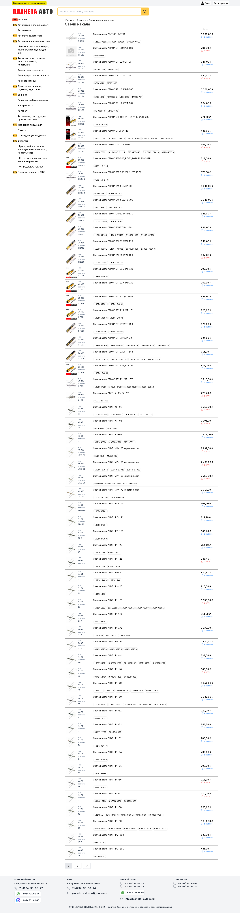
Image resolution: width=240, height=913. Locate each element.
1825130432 (115, 704)
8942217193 (100, 138)
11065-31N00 (116, 235)
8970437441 (130, 829)
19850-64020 (116, 332)
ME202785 (112, 97)
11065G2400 (132, 235)
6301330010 (114, 566)
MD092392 (113, 69)
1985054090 (100, 318)
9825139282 (130, 663)
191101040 (99, 566)
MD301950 (99, 111)
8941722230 (100, 732)
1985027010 (100, 387)
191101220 (99, 608)
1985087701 (100, 511)
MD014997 (99, 856)
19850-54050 (101, 276)
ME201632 (99, 97)
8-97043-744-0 (151, 152)
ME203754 (137, 97)
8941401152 (100, 621)
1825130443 (160, 704)
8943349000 (115, 732)
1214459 (98, 635)
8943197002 (141, 815)
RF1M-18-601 (115, 194)
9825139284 (144, 663)
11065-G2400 (147, 235)
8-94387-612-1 (117, 152)
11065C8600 (100, 221)
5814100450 (100, 760)
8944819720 (100, 801)
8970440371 (160, 829)
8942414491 (115, 677)
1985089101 (157, 608)
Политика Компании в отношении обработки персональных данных (139, 907)
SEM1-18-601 (115, 207)
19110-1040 (100, 124)
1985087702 (100, 525)
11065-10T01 (116, 263)
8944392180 (100, 773)
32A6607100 (137, 691)
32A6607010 (122, 691)
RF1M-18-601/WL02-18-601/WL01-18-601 (115, 483)
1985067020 (132, 345)
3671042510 (115, 442)
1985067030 (163, 345)
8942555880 (167, 138)
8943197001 (126, 815)
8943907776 (130, 649)
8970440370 (167, 152)
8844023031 (130, 801)
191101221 (113, 608)
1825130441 (130, 704)
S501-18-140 (101, 166)
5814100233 (100, 787)
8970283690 (115, 801)
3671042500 (100, 442)
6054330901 (114, 552)
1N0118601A (145, 414)
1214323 (109, 691)
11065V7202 (131, 414)
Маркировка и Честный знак (29, 3)
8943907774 (100, 649)
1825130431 (100, 663)
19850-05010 (101, 359)
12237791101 (101, 42)
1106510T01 (100, 263)
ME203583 (124, 97)
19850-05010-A (119, 359)
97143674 (125, 635)
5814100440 (100, 746)
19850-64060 (116, 345)
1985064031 (100, 304)
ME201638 (112, 83)
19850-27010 (116, 387)
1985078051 (127, 608)
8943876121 (100, 152)
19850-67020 (147, 345)
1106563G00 (132, 249)
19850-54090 (116, 318)
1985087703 (100, 539)
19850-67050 (101, 470)
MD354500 (113, 111)
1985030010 (131, 387)
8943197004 (156, 815)
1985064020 (100, 332)
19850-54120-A (137, 359)
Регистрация (221, 3)
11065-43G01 (116, 249)
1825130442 (145, 704)
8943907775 (115, 649)
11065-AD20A (117, 497)
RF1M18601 (100, 194)
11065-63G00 (148, 249)
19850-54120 (154, 359)
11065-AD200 (101, 497)
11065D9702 (100, 414)
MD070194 (99, 69)
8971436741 (112, 635)
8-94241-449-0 (150, 138)
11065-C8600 (116, 221)
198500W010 (133, 42)
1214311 (98, 815)
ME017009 (99, 842)
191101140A (100, 580)
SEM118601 (100, 207)
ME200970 (99, 83)
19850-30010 (147, 387)
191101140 (114, 580)
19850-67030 (133, 470)
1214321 (98, 691)
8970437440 (134, 152)
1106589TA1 (100, 704)
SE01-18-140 (101, 180)
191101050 (99, 552)
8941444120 (112, 815)
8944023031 (100, 718)
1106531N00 (100, 235)
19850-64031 (116, 304)
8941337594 (152, 691)
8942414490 (134, 138)
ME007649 (99, 55)
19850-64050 (101, 373)
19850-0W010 (117, 42)
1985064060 (100, 345)
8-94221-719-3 (117, 138)
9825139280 (115, 663)
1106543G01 (100, 249)
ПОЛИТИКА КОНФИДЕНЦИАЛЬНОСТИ (86, 907)
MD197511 (129, 442)
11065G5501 (115, 414)
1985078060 (142, 608)
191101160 (99, 594)
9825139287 (159, 663)
